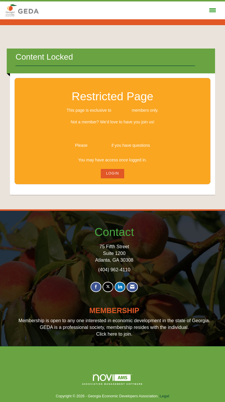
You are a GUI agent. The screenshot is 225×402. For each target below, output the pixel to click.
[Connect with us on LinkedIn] (120, 287)
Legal (164, 396)
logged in (121, 110)
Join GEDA (112, 133)
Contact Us (99, 145)
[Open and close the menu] (129, 10)
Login (112, 173)
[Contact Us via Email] (132, 287)
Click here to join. (114, 334)
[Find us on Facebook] (96, 287)
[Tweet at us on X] (108, 287)
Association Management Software (112, 379)
